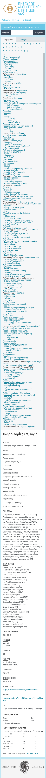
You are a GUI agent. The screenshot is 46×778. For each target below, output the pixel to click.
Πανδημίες (7, 81)
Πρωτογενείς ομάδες (11, 376)
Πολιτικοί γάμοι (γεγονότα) (13, 256)
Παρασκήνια (7, 120)
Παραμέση (7, 113)
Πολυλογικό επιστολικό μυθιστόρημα (17, 274)
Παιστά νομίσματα (10, 70)
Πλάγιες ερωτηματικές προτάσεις (15, 195)
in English (27, 20)
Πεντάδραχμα (8, 157)
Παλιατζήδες (7, 76)
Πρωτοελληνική (9, 378)
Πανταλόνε (7, 85)
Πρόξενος (6, 391)
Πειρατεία (6, 154)
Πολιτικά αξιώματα (10, 243)
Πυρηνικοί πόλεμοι (10, 412)
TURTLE (37, 754)
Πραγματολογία (9, 295)
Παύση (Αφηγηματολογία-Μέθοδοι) (16, 146)
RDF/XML (29, 754)
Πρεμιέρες (7, 298)
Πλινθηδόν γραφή (10, 209)
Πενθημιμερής (8, 156)
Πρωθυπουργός (9, 371)
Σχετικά (16, 20)
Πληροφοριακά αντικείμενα (13, 208)
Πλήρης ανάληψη (9, 200)
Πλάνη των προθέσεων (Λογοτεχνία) (17, 198)
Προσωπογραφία (9, 341)
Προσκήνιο (7, 336)
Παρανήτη (7, 117)
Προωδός (6, 356)
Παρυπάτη (7, 137)
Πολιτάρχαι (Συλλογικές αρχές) (15, 228)
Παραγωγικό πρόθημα (11, 107)
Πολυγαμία (7, 272)
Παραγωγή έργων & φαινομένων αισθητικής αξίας (22, 104)
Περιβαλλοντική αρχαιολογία (14, 172)
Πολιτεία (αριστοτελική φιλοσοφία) (16, 237)
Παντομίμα (7, 89)
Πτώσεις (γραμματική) (11, 402)
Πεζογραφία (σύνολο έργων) (14, 150)
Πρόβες (6, 380)
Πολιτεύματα (8, 239)
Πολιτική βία (7, 252)
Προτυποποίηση (9, 354)
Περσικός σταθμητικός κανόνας (15, 183)
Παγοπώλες (7, 65)
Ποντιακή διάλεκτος (10, 282)
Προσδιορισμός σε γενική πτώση (15, 330)
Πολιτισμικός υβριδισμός (12, 261)
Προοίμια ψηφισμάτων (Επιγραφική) (17, 323)
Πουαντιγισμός (8, 285)
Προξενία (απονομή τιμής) (13, 317)
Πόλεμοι (6, 423)
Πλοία (5, 211)
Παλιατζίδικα (8, 78)
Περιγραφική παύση (10, 178)
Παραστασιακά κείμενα (11, 122)
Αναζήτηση (39, 33)
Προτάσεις (7, 347)
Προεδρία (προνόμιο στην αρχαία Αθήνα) (18, 308)
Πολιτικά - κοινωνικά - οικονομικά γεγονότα (20, 241)
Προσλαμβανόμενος (10, 337)
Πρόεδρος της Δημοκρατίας (13, 384)
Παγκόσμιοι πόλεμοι (10, 63)
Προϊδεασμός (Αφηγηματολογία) (15, 358)
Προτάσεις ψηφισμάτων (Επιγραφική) (17, 349)
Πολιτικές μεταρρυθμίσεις (13, 248)
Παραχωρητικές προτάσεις (13, 128)
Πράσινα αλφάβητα (10, 291)
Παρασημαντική (9, 119)
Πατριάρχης (7, 143)
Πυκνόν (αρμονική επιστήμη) (14, 406)
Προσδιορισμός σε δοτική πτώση (15, 332)
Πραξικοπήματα (9, 297)
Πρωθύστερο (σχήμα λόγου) (14, 373)
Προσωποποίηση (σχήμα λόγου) (15, 345)
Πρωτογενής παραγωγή (12, 375)
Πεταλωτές (7, 187)
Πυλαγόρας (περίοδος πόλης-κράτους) (18, 408)
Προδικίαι (6, 306)
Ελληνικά (6, 33)
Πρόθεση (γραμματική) (11, 386)
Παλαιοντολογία (9, 72)
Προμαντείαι (7, 313)
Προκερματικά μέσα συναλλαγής (15, 311)
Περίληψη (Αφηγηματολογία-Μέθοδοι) (18, 169)
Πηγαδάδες (7, 191)
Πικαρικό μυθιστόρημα (11, 193)
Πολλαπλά (7, 267)
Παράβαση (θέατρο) (10, 94)
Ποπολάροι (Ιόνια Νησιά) (12, 284)
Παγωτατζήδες (8, 67)
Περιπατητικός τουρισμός (12, 182)
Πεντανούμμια (8, 163)
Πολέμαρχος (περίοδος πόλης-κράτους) (18, 221)
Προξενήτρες (8, 315)
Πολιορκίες (7, 226)
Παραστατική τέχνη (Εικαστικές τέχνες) (18, 126)
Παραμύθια (7, 115)
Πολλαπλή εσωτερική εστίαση (14, 271)
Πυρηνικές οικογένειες (11, 410)
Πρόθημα (6, 388)
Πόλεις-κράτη (8, 421)
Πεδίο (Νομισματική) (11, 148)
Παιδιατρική (7, 68)
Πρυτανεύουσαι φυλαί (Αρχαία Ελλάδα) (18, 365)
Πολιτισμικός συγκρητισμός (13, 260)
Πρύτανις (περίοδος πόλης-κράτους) (17, 401)
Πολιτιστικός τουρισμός (12, 265)
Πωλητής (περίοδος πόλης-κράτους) (17, 415)
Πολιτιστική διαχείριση (11, 263)
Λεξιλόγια (6, 20)
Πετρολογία (7, 189)
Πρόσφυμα (7, 399)
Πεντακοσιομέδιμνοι (10, 161)
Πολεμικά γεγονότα (10, 224)
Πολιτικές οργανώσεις (11, 250)
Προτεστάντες (8, 352)
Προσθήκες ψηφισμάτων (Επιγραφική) (17, 334)
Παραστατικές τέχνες (11, 124)
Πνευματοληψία (9, 217)
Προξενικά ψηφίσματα (11, 321)
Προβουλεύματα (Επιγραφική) (14, 304)
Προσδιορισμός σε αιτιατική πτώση (16, 328)
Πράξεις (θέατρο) (9, 289)
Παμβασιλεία (8, 80)
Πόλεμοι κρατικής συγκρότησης (15, 425)
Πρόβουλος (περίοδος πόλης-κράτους (17, 382)
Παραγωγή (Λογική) (10, 102)
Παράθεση (7, 96)
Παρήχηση (7, 100)
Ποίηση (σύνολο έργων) (12, 219)
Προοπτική (7, 324)
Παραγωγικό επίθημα (11, 106)
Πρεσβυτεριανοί (9, 302)
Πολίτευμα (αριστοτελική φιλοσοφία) (17, 222)
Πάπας (5, 55)
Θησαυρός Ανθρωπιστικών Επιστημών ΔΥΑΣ (21, 27)
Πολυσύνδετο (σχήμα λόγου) (14, 276)
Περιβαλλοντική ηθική (11, 174)
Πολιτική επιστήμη (10, 254)
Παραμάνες (7, 111)
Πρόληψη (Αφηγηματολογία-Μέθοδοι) (17, 389)
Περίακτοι (6, 165)
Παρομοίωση (8, 131)
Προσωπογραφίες (10, 343)
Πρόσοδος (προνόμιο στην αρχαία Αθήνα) (19, 395)
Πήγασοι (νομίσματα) (11, 59)
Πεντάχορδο (7, 159)
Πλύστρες (6, 215)
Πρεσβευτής (7, 300)
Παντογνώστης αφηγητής (12, 87)
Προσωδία (7, 339)
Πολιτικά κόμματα (9, 245)
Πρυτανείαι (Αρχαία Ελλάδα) (13, 360)
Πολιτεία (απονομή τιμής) (12, 235)
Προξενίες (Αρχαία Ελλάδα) (13, 319)
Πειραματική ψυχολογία (12, 152)
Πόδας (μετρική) (9, 419)
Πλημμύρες (7, 206)
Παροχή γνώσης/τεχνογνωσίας (15, 135)
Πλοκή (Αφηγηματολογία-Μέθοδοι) (16, 213)
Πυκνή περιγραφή (10, 404)
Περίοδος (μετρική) (10, 170)
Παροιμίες (7, 130)
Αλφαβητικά (8, 40)
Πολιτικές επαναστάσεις (12, 247)
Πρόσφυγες (7, 397)
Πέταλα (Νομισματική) (11, 57)
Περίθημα (6, 167)
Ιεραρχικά (23, 40)
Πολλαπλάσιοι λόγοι (10, 269)
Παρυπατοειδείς (9, 139)
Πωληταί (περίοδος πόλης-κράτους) (16, 417)
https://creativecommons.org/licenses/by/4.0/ (21, 690)
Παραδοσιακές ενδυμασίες (13, 109)
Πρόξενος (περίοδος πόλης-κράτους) (17, 393)
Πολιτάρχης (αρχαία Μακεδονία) (15, 234)
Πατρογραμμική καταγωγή (13, 144)
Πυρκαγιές (7, 414)
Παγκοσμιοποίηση (10, 61)
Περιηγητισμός (8, 180)
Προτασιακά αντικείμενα (12, 350)
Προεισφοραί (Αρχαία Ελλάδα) (14, 310)
